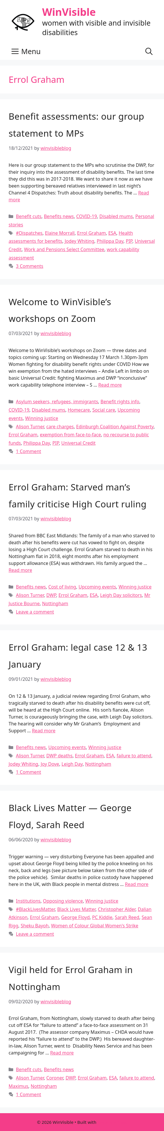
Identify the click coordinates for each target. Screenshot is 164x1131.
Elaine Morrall (60, 233)
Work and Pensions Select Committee (64, 249)
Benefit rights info (120, 401)
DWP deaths (59, 755)
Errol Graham (91, 233)
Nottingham (55, 603)
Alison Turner (30, 426)
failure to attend (134, 755)
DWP (51, 595)
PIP (129, 241)
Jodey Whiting (79, 241)
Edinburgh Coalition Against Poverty (115, 426)
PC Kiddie (102, 917)
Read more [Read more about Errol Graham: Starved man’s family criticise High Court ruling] (20, 570)
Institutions (28, 901)
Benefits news (59, 216)
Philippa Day (110, 241)
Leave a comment (35, 612)
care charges (60, 426)
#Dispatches (29, 233)
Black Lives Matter (76, 909)
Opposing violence (63, 901)
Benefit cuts (29, 216)
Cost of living (62, 587)
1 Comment (28, 451)
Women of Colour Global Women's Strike (94, 925)
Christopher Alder (117, 909)
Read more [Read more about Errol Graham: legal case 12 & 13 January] (43, 730)
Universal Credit (78, 443)
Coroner (54, 1078)
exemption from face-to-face (70, 434)
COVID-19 (86, 216)
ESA (112, 233)
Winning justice (41, 418)
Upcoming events (97, 587)
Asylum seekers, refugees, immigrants (57, 401)
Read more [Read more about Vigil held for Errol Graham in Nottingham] (62, 1053)
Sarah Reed (127, 917)
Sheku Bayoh (34, 925)
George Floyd (75, 917)
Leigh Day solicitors (121, 595)
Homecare (79, 410)
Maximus (18, 1086)
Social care (103, 410)
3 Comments (29, 266)
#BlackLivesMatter (35, 909)
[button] (149, 51)
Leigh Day (72, 764)
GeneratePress (112, 1122)
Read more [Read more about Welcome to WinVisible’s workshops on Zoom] (110, 385)
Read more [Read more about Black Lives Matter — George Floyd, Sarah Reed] (137, 884)
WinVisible (69, 12)
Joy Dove (50, 764)
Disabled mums (116, 216)
